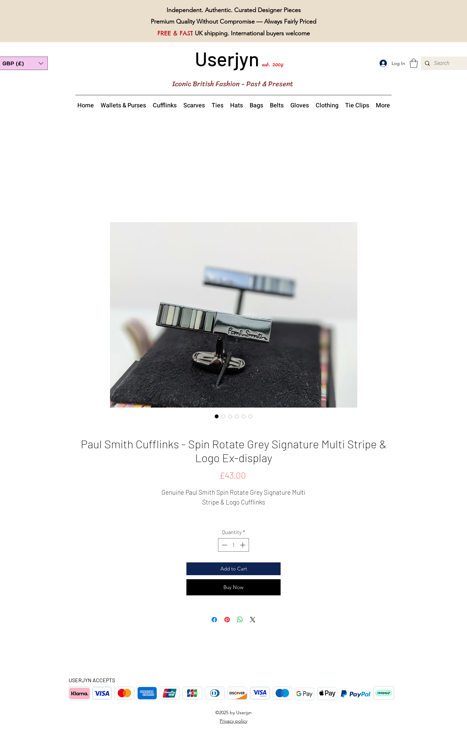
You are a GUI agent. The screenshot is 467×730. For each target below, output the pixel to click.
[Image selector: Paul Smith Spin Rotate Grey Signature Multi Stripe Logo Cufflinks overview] (223, 416)
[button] (414, 63)
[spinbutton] (233, 544)
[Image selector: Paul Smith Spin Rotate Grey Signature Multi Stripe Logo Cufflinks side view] (230, 416)
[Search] (443, 63)
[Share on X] (253, 620)
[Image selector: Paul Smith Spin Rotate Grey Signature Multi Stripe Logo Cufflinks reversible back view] (237, 416)
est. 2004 (272, 64)
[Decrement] (223, 544)
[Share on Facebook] (214, 620)
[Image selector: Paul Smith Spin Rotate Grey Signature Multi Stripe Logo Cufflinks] (216, 416)
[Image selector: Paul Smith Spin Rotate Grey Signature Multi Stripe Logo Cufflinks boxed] (250, 416)
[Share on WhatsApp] (240, 620)
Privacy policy (233, 721)
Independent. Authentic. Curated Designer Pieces (234, 10)
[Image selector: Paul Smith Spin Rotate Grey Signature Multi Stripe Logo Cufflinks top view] (243, 416)
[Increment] (243, 544)
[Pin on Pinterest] (227, 620)
